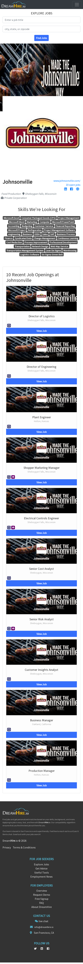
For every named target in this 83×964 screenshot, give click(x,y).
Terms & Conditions (24, 847)
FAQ (41, 903)
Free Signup (41, 898)
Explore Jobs (41, 864)
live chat (43, 921)
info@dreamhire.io (43, 927)
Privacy (7, 847)
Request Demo (41, 894)
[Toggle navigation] (77, 4)
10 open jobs (73, 184)
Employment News (41, 876)
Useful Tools (41, 872)
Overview (41, 890)
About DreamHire (41, 907)
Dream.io (44, 822)
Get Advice (41, 868)
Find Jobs (41, 38)
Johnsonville (41, 306)
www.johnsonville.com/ (66, 180)
